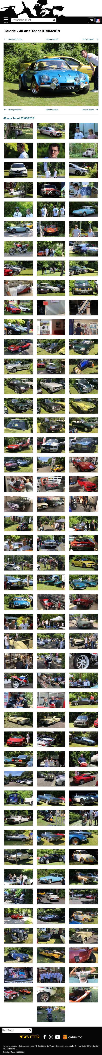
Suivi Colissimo (9, 1049)
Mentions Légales (10, 1046)
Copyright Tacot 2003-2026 (13, 1052)
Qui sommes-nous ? (27, 1046)
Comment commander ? (66, 1046)
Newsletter (82, 1046)
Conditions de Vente (45, 1046)
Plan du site (93, 1046)
